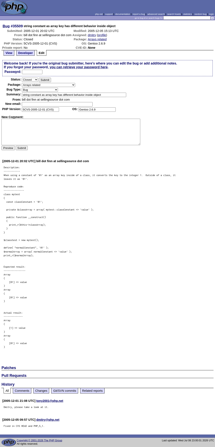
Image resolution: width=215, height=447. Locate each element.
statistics (187, 14)
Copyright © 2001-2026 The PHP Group (39, 440)
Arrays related (97, 39)
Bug (6, 26)
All (7, 390)
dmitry (92, 35)
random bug (200, 14)
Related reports (92, 390)
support (109, 14)
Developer (25, 53)
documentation (122, 14)
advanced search (156, 14)
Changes (41, 390)
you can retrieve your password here (79, 67)
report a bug (139, 14)
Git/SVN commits (64, 390)
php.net (99, 14)
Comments (22, 390)
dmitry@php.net (47, 419)
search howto (174, 14)
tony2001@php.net (49, 400)
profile (102, 35)
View (8, 53)
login (211, 14)
